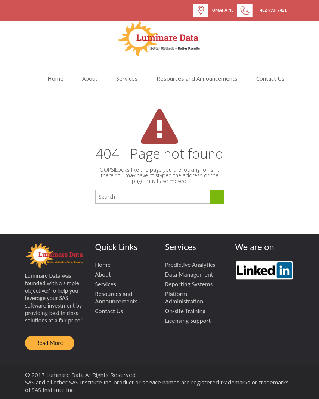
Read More (49, 342)
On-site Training (185, 311)
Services (127, 78)
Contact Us (270, 78)
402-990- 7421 (273, 10)
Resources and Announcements (197, 78)
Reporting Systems (189, 284)
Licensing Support (188, 321)
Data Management (189, 274)
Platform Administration (184, 297)
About (89, 78)
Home (55, 78)
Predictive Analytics (190, 265)
